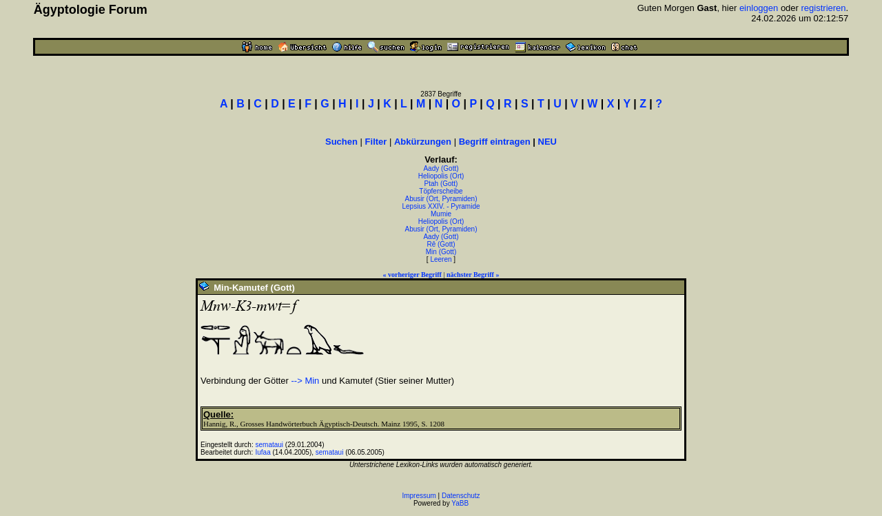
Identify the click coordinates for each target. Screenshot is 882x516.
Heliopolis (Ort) (441, 176)
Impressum (418, 495)
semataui (270, 444)
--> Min (305, 380)
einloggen (758, 8)
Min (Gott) (441, 252)
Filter (376, 141)
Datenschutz (461, 495)
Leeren (440, 259)
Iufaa (263, 452)
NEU (547, 141)
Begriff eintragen (495, 141)
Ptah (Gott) (441, 183)
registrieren (823, 8)
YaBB (460, 503)
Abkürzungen (422, 141)
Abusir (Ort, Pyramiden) (440, 199)
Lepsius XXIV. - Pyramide (441, 206)
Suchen (341, 141)
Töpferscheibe (440, 191)
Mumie (441, 214)
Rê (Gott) (441, 244)
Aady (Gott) (440, 168)
